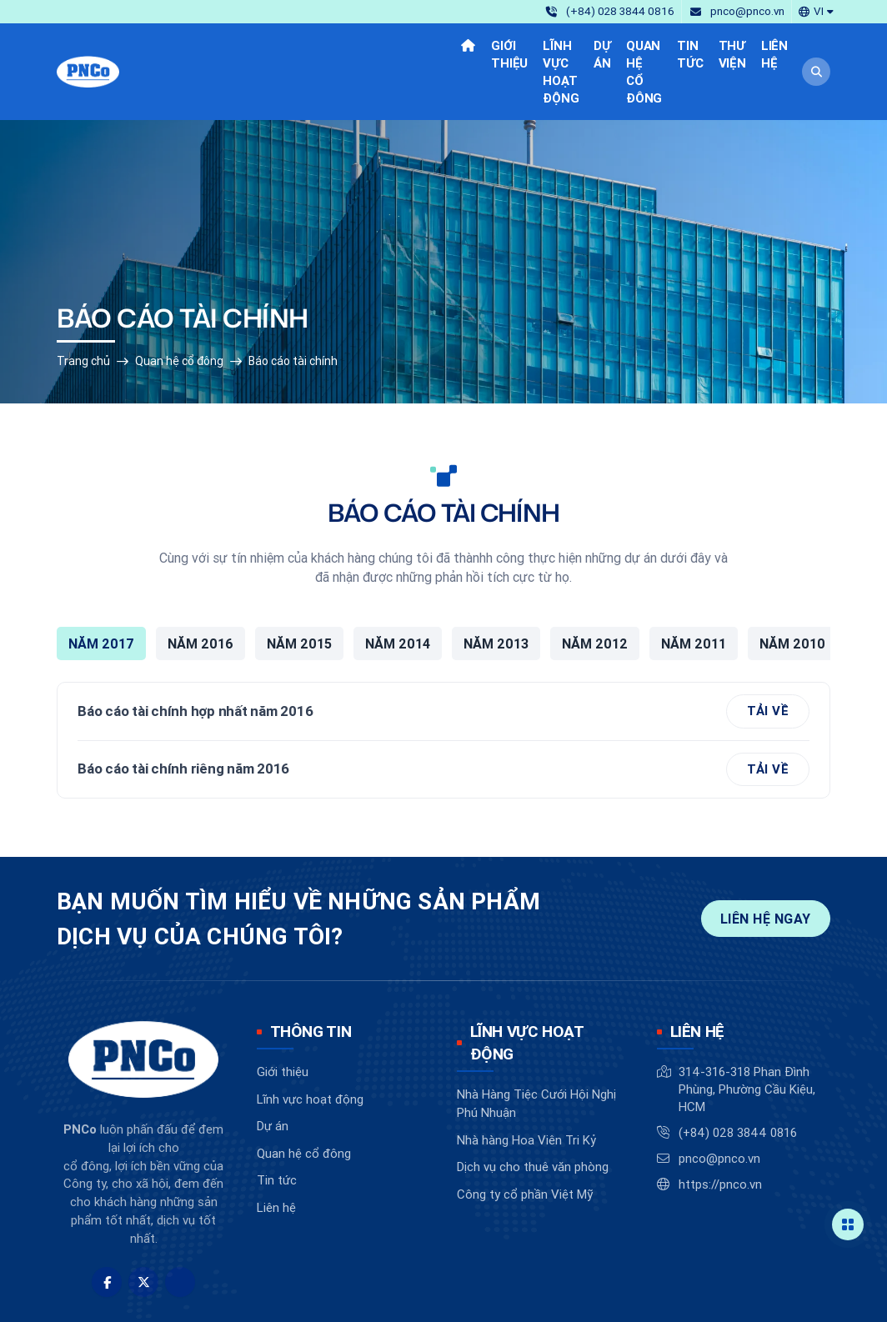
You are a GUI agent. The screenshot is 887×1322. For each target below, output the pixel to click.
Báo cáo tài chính (293, 306)
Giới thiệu (282, 1017)
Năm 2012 (595, 589)
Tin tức (277, 1126)
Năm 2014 (397, 589)
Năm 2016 (200, 589)
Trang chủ (83, 306)
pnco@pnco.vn (719, 1104)
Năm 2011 (693, 589)
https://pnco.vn (720, 1130)
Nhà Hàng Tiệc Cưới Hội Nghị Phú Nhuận (536, 1049)
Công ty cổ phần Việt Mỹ (525, 1140)
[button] (816, 10)
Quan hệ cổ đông (179, 306)
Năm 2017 (101, 589)
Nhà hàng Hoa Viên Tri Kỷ (526, 1086)
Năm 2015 (299, 589)
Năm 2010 (792, 589)
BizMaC (520, 1295)
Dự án (272, 1071)
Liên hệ (276, 1152)
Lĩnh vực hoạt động (310, 1044)
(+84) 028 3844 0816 (738, 1078)
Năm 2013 (496, 589)
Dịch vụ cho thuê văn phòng (533, 1112)
